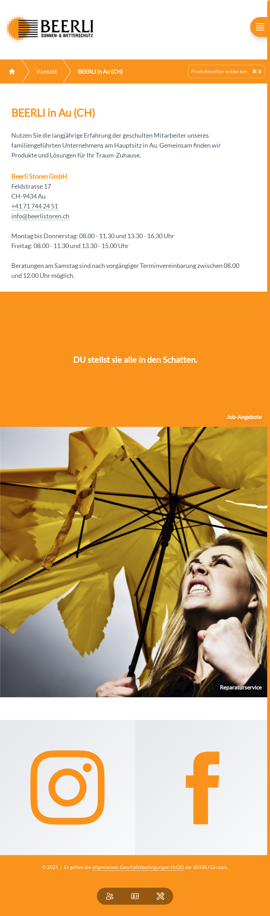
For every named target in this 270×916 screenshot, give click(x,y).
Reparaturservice (241, 687)
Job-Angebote (244, 416)
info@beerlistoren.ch (40, 216)
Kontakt (47, 71)
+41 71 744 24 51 (34, 206)
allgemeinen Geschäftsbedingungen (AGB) (138, 867)
